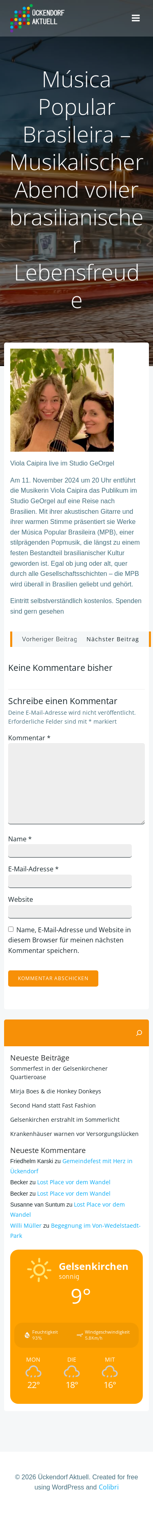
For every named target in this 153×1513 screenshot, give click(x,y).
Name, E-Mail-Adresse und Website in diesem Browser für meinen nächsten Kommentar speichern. (69, 940)
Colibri (109, 1487)
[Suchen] (139, 1032)
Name (20, 838)
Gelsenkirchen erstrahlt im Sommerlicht (65, 1119)
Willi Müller (26, 1225)
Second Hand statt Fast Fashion (53, 1105)
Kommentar (29, 737)
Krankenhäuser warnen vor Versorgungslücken (74, 1134)
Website (20, 899)
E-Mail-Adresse (33, 868)
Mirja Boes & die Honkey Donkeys (55, 1091)
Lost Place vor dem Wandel (74, 1182)
